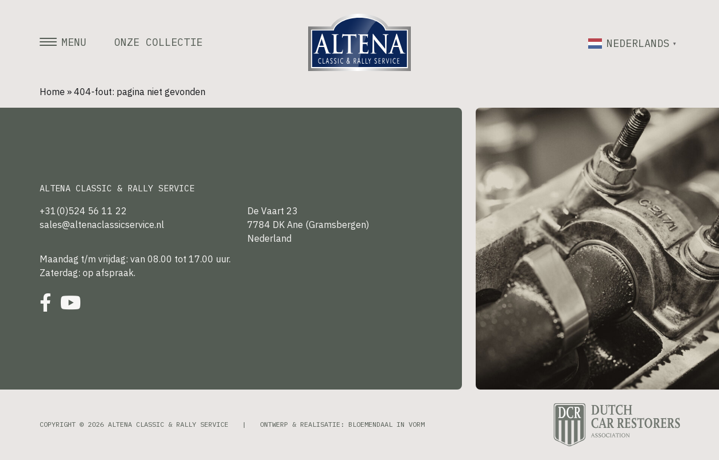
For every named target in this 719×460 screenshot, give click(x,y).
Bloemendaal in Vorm (386, 424)
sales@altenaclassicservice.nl (102, 224)
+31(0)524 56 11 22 (83, 211)
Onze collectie (158, 42)
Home (52, 91)
